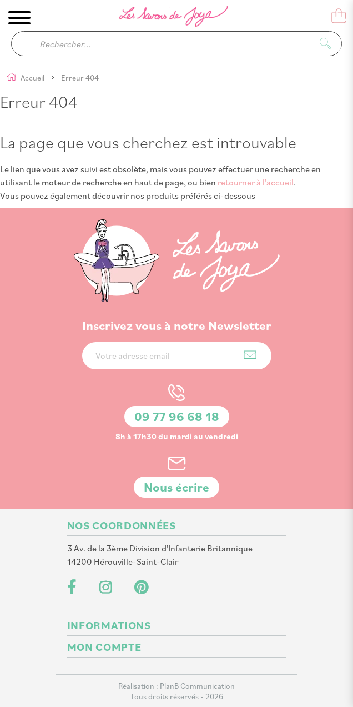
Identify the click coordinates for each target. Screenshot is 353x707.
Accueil (33, 77)
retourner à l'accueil (256, 182)
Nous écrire (176, 487)
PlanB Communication (197, 685)
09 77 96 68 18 (176, 416)
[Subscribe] (250, 354)
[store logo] (166, 18)
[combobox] (176, 43)
